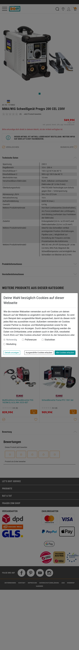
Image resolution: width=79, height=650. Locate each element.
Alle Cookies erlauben (65, 352)
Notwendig (11, 339)
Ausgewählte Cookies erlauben (39, 352)
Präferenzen (31, 339)
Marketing (11, 344)
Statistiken (50, 339)
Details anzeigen (12, 352)
